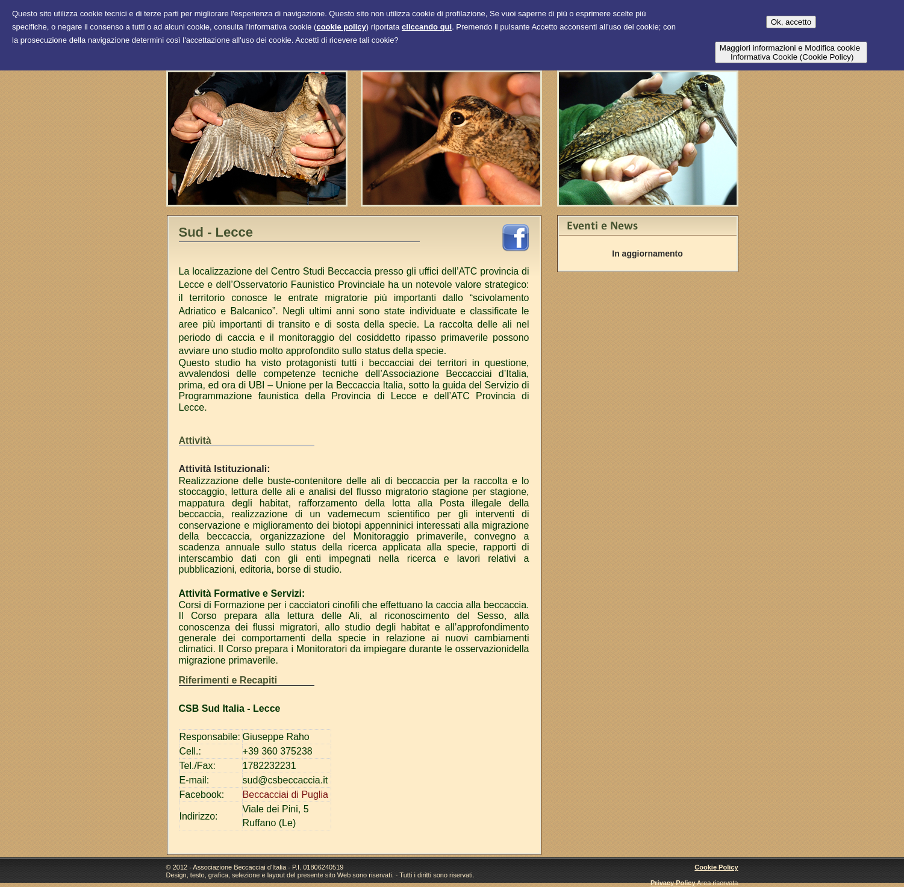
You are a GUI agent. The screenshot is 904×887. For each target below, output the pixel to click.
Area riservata (717, 882)
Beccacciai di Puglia (285, 794)
